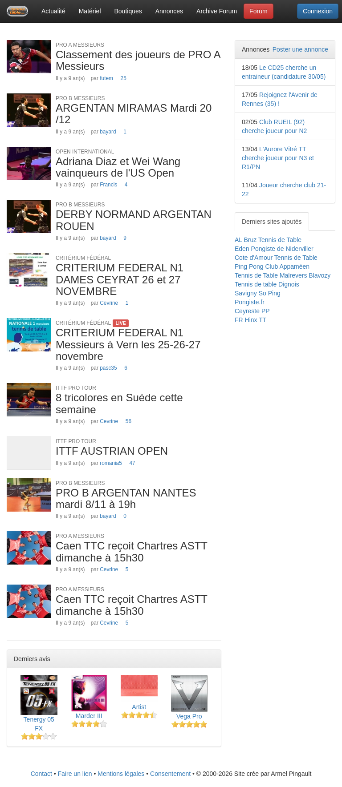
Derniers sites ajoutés (272, 221)
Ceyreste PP (252, 311)
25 (123, 78)
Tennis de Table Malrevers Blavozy (282, 275)
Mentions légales (121, 773)
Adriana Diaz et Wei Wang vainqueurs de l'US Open (118, 167)
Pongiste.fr (250, 302)
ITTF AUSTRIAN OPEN (112, 451)
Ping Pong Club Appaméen (272, 266)
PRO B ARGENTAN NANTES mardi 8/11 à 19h (126, 498)
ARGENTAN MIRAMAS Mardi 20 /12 (134, 113)
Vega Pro (189, 716)
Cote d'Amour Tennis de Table (276, 257)
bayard (108, 132)
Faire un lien (75, 773)
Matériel (90, 11)
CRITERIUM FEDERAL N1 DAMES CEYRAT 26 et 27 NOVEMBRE (119, 279)
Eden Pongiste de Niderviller (274, 248)
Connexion (318, 11)
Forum (258, 11)
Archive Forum (216, 11)
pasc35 (108, 368)
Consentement (170, 773)
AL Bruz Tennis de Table (268, 239)
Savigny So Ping (258, 293)
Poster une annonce (300, 49)
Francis (108, 185)
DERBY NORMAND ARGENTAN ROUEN (134, 220)
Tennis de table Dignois (267, 284)
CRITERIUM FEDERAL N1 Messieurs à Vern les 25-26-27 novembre (128, 344)
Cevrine (109, 303)
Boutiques (128, 11)
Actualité (53, 11)
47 (132, 463)
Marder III (89, 715)
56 (128, 421)
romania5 (111, 463)
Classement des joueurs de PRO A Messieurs (138, 60)
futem (106, 78)
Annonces (169, 11)
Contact (41, 773)
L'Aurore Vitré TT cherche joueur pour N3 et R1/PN (278, 157)
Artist (139, 706)
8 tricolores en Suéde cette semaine (119, 403)
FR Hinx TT (250, 319)
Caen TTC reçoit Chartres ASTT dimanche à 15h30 (132, 551)
